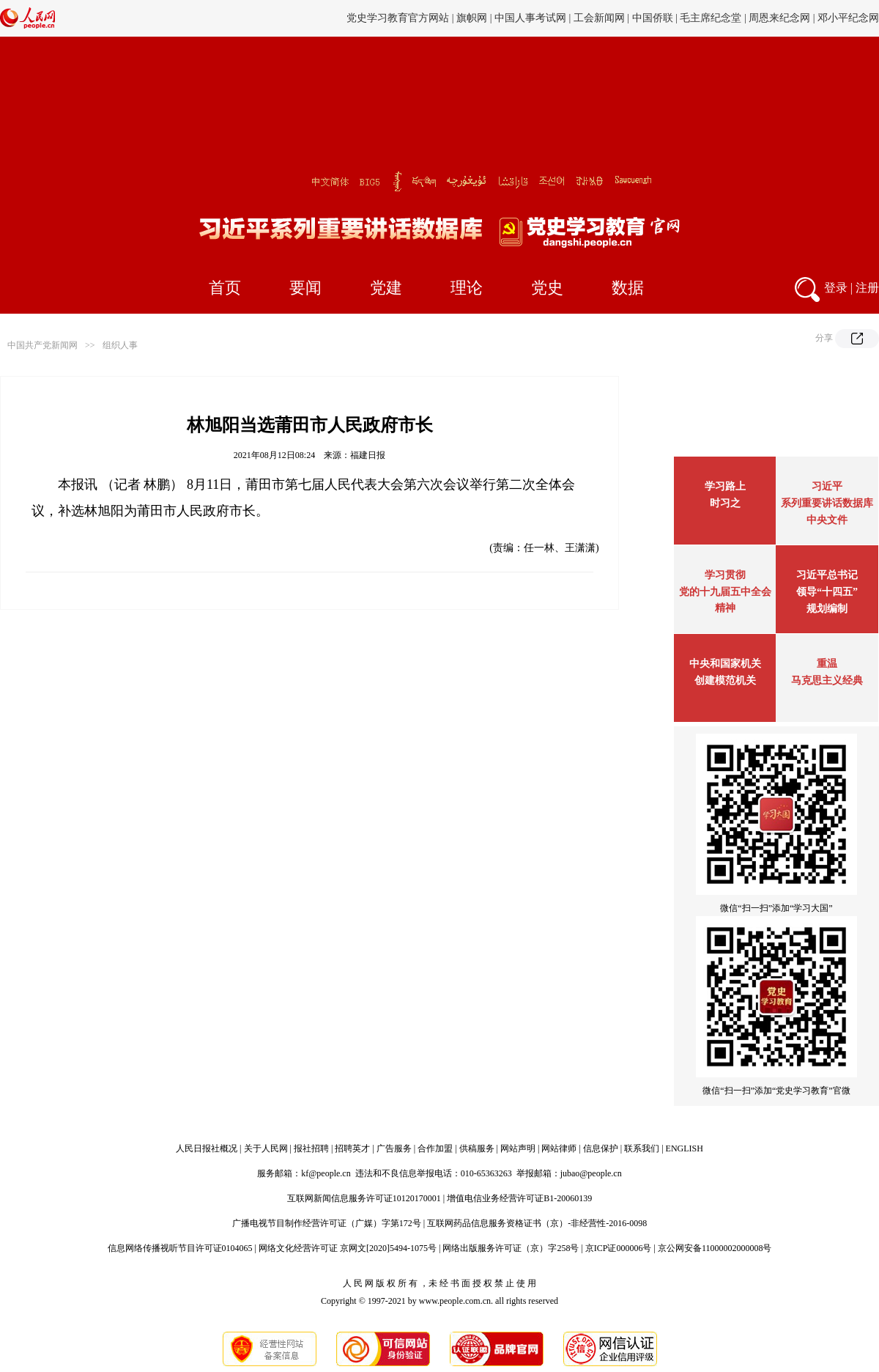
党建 (386, 288)
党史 (547, 288)
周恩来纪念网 (779, 17)
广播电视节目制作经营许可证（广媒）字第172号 (326, 1223)
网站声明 (517, 1148)
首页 (225, 288)
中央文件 (827, 519)
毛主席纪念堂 (710, 17)
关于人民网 (266, 1148)
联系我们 (641, 1148)
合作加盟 (435, 1148)
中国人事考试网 (530, 17)
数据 (628, 288)
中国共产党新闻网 (42, 345)
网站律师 (558, 1148)
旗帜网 (471, 17)
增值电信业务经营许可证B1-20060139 (519, 1198)
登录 (836, 287)
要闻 (305, 288)
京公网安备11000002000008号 (715, 1248)
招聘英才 (352, 1148)
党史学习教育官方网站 (399, 17)
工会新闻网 (599, 17)
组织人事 (120, 345)
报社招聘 (311, 1148)
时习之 (725, 503)
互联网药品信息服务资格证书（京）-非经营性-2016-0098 (537, 1223)
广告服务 (394, 1148)
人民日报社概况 (206, 1148)
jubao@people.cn (591, 1173)
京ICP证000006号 (618, 1248)
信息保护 (600, 1148)
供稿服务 (476, 1148)
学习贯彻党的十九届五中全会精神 (725, 591)
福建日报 (367, 455)
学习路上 (725, 486)
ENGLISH (684, 1148)
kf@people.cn (325, 1173)
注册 (867, 287)
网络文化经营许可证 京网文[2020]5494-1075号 (348, 1248)
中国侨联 (652, 17)
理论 (466, 288)
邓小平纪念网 (848, 17)
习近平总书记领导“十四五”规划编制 (827, 591)
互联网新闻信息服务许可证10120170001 (364, 1198)
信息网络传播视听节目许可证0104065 (180, 1248)
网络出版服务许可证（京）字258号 (510, 1248)
